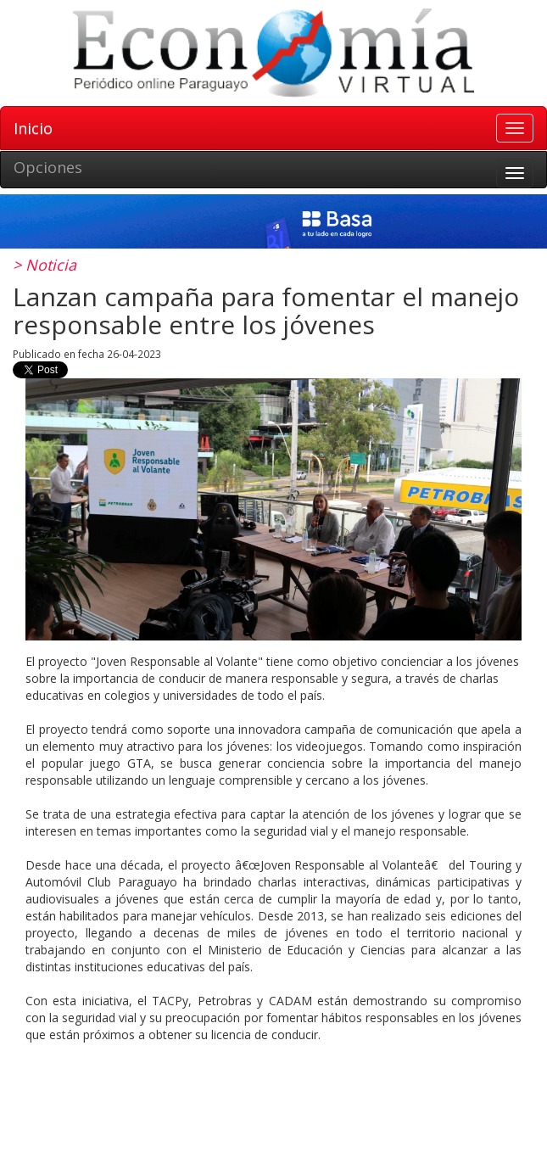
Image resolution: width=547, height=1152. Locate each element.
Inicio (33, 128)
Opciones (48, 167)
